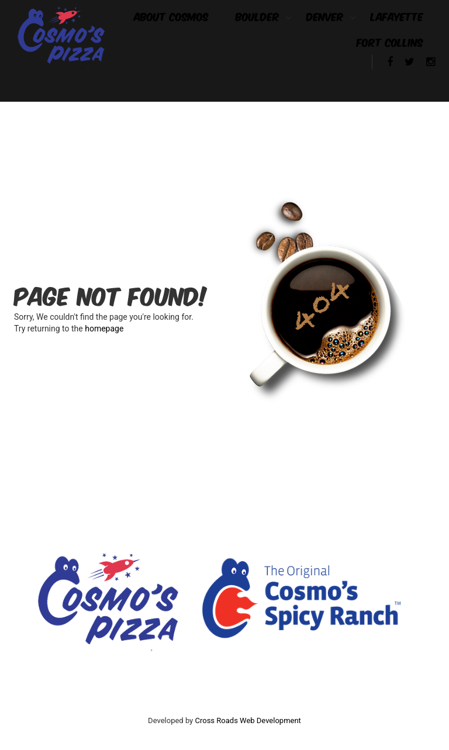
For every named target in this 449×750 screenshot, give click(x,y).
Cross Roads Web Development (248, 720)
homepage (104, 328)
